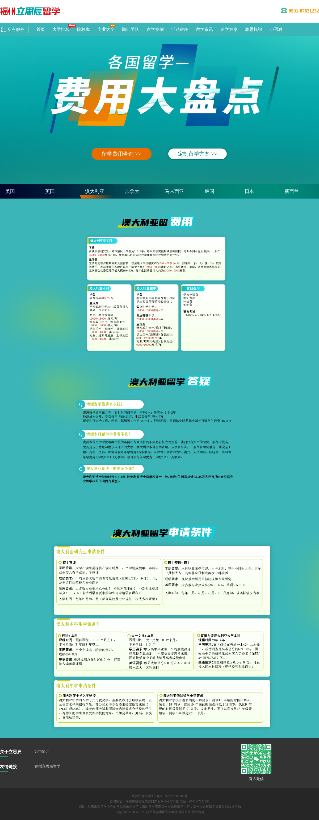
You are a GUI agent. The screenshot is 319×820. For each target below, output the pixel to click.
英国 (50, 191)
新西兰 (291, 191)
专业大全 (106, 29)
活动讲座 (179, 29)
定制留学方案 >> (197, 154)
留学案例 (155, 29)
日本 (249, 191)
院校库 (83, 29)
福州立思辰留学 (48, 766)
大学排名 (60, 29)
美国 (10, 191)
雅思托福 (253, 29)
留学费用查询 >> (121, 154)
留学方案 (229, 29)
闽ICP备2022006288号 (172, 796)
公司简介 (42, 751)
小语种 (276, 29)
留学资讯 (204, 29)
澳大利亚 (94, 191)
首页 (40, 29)
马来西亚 (174, 191)
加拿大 (132, 191)
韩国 (209, 191)
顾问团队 (130, 29)
